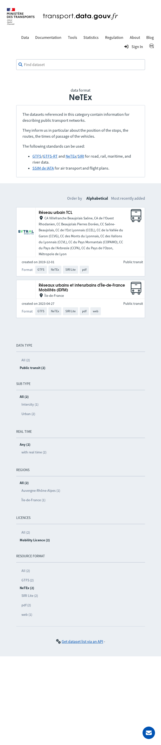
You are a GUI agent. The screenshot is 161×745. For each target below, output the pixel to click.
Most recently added (128, 198)
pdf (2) (26, 605)
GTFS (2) (27, 580)
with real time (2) (33, 452)
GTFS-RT (50, 156)
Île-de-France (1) (33, 500)
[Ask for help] (149, 733)
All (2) (25, 360)
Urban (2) (28, 414)
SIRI (81, 156)
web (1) (26, 614)
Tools (72, 37)
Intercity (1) (29, 404)
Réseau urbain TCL (55, 213)
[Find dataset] (80, 64)
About (135, 37)
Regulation (114, 37)
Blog (150, 37)
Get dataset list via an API (82, 641)
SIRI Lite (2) (29, 595)
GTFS (36, 156)
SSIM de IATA (43, 168)
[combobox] (80, 64)
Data (25, 37)
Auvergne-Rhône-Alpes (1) (40, 490)
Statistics (91, 37)
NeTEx (71, 156)
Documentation (48, 37)
